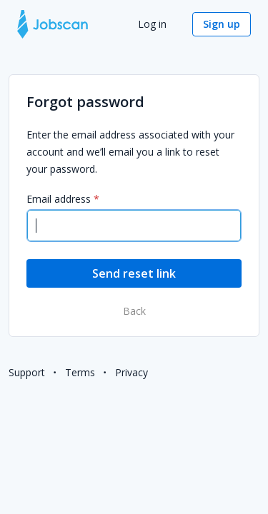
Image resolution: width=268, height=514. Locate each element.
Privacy (131, 372)
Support (27, 372)
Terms (80, 372)
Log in (153, 24)
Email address (58, 199)
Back (134, 311)
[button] (221, 24)
